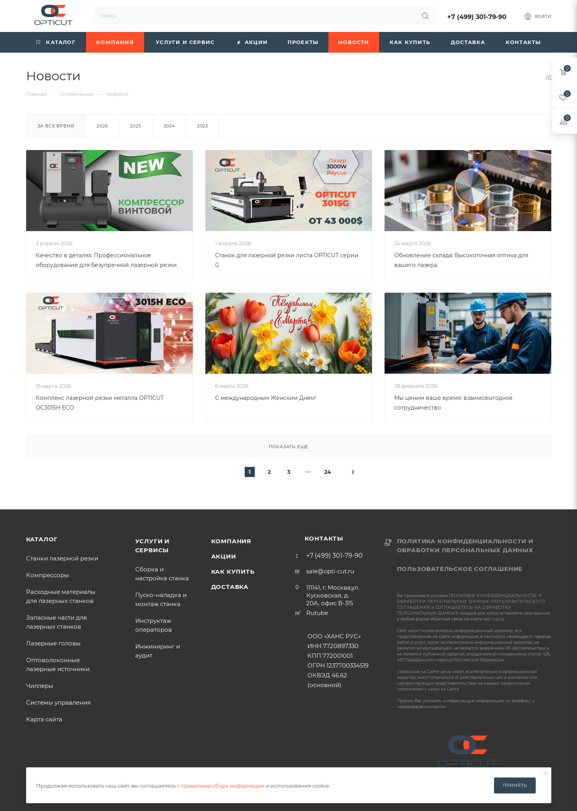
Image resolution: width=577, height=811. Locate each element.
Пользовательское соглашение (460, 568)
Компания (231, 541)
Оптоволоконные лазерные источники (58, 664)
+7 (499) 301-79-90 (476, 17)
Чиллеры (39, 685)
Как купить (233, 571)
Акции (223, 556)
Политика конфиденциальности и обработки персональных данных (465, 545)
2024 (169, 126)
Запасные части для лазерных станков (58, 622)
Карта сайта (44, 719)
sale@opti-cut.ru (330, 571)
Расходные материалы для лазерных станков (60, 596)
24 (327, 471)
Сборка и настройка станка (162, 573)
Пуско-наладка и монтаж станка (161, 599)
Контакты (324, 538)
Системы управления (58, 702)
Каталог (42, 539)
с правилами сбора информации (221, 786)
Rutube (317, 613)
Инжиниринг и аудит (157, 651)
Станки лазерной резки (62, 558)
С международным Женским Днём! (265, 397)
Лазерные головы (53, 643)
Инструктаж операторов (153, 625)
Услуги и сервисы (152, 545)
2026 (102, 126)
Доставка (230, 586)
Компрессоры (47, 575)
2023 (202, 126)
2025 (135, 126)
